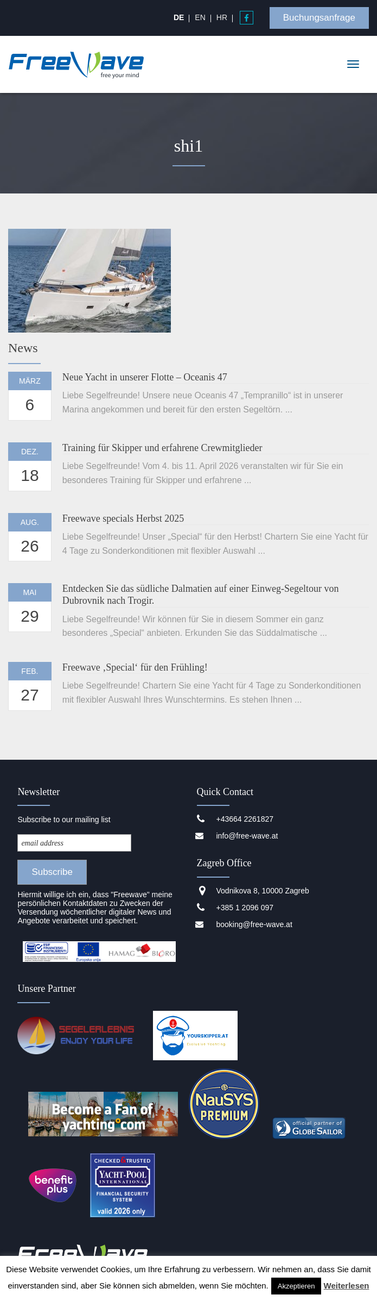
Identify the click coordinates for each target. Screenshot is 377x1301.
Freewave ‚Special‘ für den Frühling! (135, 667)
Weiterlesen (346, 1285)
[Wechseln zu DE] (178, 17)
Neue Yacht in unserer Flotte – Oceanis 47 (144, 377)
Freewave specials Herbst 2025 (123, 518)
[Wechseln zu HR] (222, 17)
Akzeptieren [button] (296, 1286)
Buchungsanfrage (319, 17)
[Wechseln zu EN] (199, 17)
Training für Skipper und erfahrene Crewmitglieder (162, 447)
